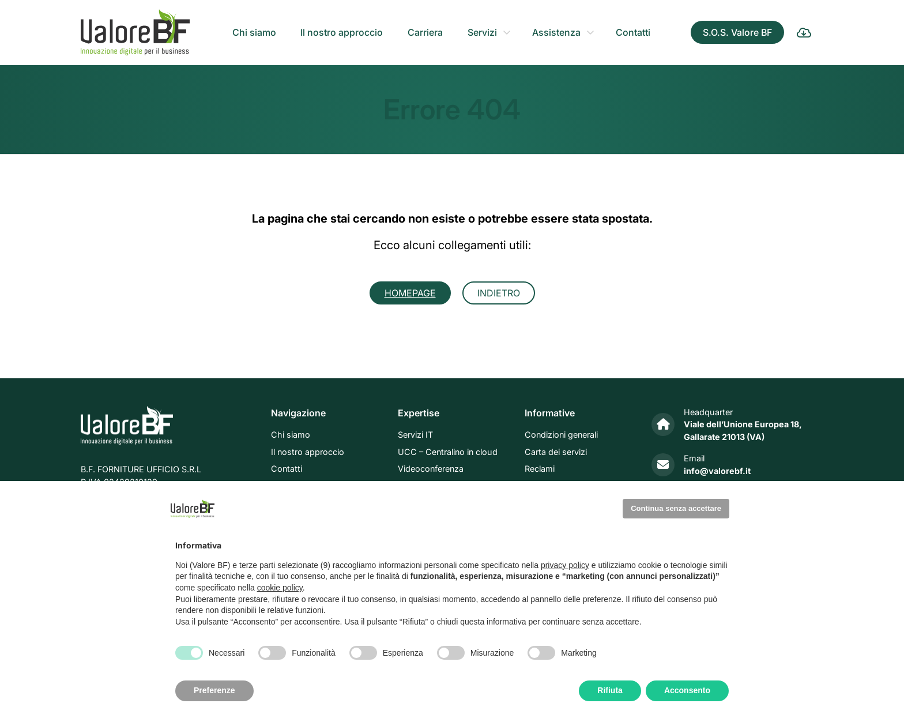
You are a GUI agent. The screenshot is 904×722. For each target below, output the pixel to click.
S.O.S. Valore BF (737, 32)
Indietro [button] (498, 293)
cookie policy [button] (280, 587)
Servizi (482, 32)
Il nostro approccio (341, 32)
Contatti (633, 32)
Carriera (425, 32)
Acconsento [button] (687, 690)
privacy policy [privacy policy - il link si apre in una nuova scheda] (565, 565)
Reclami (540, 469)
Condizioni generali (561, 435)
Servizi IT (415, 435)
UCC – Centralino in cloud (448, 452)
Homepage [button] (410, 293)
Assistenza (556, 32)
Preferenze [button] (214, 690)
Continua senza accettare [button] (676, 508)
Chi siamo (254, 32)
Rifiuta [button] (610, 690)
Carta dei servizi (556, 452)
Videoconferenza (431, 469)
